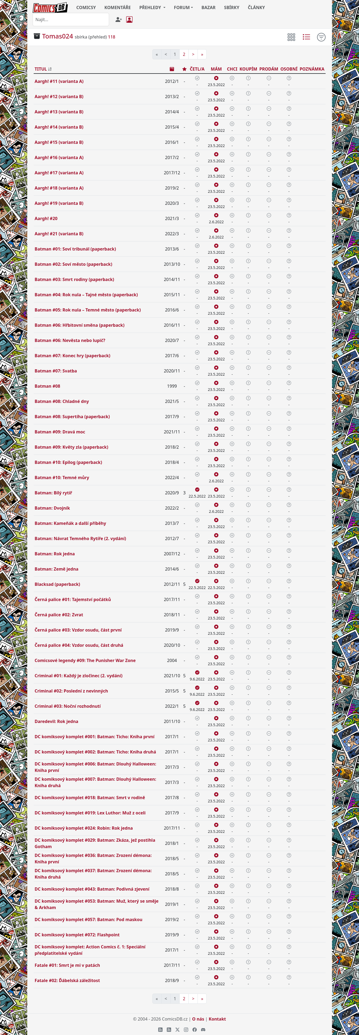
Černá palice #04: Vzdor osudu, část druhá (79, 645)
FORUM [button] (182, 7)
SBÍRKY (231, 7)
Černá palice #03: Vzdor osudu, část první (78, 630)
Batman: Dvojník (52, 508)
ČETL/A (197, 69)
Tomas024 (57, 36)
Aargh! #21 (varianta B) (59, 234)
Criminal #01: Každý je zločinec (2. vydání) (79, 676)
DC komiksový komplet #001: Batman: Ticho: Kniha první (95, 737)
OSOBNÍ (289, 69)
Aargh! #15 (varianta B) (59, 142)
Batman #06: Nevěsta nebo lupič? (70, 340)
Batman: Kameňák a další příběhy (70, 523)
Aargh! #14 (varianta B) (59, 127)
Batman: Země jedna (57, 569)
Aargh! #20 (46, 218)
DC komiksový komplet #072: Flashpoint (77, 935)
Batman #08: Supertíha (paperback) (72, 417)
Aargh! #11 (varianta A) (59, 81)
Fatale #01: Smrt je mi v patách (67, 965)
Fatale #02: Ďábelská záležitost (67, 980)
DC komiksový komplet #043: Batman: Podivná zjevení (92, 889)
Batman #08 (47, 386)
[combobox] (71, 19)
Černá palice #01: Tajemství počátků (73, 599)
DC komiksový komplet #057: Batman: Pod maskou (88, 919)
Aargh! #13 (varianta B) (59, 112)
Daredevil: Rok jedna (56, 721)
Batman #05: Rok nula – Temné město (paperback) (88, 310)
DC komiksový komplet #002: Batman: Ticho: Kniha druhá (95, 752)
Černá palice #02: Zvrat (59, 615)
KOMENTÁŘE (118, 7)
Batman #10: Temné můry (62, 477)
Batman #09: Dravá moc (60, 432)
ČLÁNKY (256, 7)
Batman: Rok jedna (55, 554)
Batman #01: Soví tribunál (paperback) (75, 249)
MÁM (216, 69)
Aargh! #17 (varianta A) (59, 173)
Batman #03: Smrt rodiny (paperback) (74, 279)
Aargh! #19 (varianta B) (59, 203)
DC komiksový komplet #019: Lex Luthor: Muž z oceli (90, 813)
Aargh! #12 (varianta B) (59, 96)
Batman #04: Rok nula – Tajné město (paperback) (86, 295)
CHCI (232, 69)
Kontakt (217, 1019)
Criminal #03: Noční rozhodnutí (68, 706)
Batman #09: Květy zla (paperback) (71, 447)
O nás (198, 1019)
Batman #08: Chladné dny (62, 401)
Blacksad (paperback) (57, 584)
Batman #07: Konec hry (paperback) (72, 356)
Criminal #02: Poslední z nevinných (71, 691)
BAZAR (209, 7)
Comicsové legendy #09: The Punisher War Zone (85, 660)
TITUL (41, 69)
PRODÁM (268, 69)
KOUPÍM (248, 69)
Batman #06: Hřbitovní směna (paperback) (80, 325)
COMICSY (86, 7)
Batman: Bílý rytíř (53, 493)
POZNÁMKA (312, 69)
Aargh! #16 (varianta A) (59, 157)
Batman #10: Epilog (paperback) (68, 462)
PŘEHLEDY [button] (150, 7)
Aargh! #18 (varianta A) (59, 188)
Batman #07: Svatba (56, 371)
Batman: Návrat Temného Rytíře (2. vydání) (80, 538)
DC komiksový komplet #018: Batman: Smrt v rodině (90, 798)
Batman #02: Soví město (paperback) (73, 264)
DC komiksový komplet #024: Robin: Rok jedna (84, 828)
